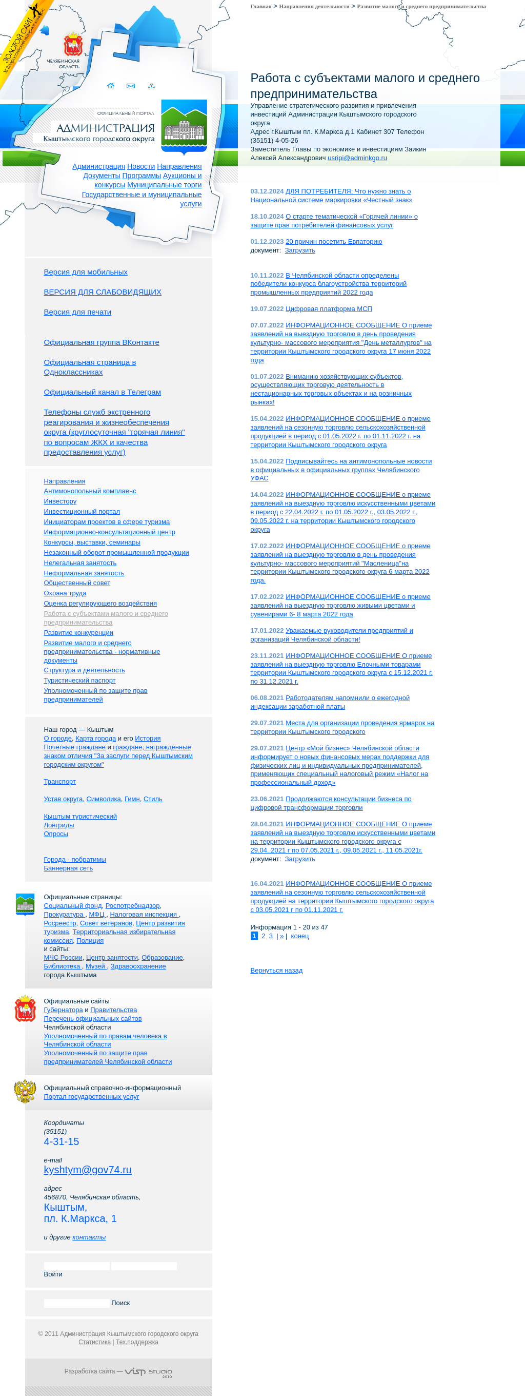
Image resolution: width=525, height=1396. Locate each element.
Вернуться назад (277, 970)
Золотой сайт (27, 45)
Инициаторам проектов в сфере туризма (107, 522)
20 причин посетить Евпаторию (334, 241)
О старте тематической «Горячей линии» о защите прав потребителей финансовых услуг (334, 220)
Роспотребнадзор (133, 905)
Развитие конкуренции (79, 632)
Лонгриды (59, 825)
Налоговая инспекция (144, 914)
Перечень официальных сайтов (93, 1018)
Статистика (94, 1342)
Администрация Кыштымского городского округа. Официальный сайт (124, 126)
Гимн (132, 799)
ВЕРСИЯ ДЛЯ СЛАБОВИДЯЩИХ (103, 291)
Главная (261, 6)
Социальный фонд (73, 905)
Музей (96, 966)
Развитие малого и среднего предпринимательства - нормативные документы (102, 651)
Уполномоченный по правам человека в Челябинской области (105, 1040)
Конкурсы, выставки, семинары (92, 542)
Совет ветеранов (106, 923)
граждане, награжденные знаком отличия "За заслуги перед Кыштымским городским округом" (118, 755)
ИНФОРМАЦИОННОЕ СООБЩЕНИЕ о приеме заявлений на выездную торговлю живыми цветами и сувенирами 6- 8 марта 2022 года (341, 605)
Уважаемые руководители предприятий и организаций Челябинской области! (332, 635)
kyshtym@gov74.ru (88, 1169)
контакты (89, 1237)
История (147, 738)
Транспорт (60, 781)
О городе (58, 738)
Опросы (56, 834)
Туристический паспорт (80, 680)
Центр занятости (112, 957)
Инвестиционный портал (82, 511)
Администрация (98, 166)
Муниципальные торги (164, 185)
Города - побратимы (75, 859)
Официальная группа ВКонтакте (101, 342)
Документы (101, 175)
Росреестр (60, 923)
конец (300, 936)
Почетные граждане (75, 747)
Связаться (132, 86)
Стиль (153, 799)
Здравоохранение (138, 966)
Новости (141, 166)
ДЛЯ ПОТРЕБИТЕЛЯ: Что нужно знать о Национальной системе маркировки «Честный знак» (332, 195)
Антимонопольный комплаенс (90, 491)
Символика (103, 799)
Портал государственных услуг (91, 1096)
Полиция (90, 940)
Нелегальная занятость (80, 563)
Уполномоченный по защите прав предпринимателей (96, 695)
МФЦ (97, 914)
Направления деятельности (314, 6)
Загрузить (300, 250)
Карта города (95, 738)
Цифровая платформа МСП (329, 309)
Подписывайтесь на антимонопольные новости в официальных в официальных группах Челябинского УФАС (341, 469)
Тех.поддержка (137, 1342)
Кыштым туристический (80, 816)
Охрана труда (65, 593)
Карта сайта (152, 86)
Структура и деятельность (85, 670)
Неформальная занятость (84, 573)
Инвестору (60, 501)
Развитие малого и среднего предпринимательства (421, 6)
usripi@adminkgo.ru (357, 158)
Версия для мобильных (86, 271)
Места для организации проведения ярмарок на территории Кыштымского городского (343, 727)
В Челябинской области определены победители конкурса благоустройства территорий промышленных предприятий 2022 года (329, 284)
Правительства (113, 1010)
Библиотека (63, 966)
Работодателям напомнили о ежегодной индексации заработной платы (330, 702)
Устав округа (63, 799)
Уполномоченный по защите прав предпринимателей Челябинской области (108, 1057)
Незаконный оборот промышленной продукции (116, 552)
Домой (112, 86)
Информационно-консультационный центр (109, 532)
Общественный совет (77, 583)
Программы (142, 175)
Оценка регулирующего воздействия (100, 603)
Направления (179, 166)
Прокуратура (65, 914)
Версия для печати (78, 311)
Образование (162, 957)
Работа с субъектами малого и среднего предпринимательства (106, 618)
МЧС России (63, 957)
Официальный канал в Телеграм (102, 391)
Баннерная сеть (68, 868)
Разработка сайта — (118, 1371)
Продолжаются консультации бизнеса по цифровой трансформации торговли (331, 803)
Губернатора (63, 1010)
